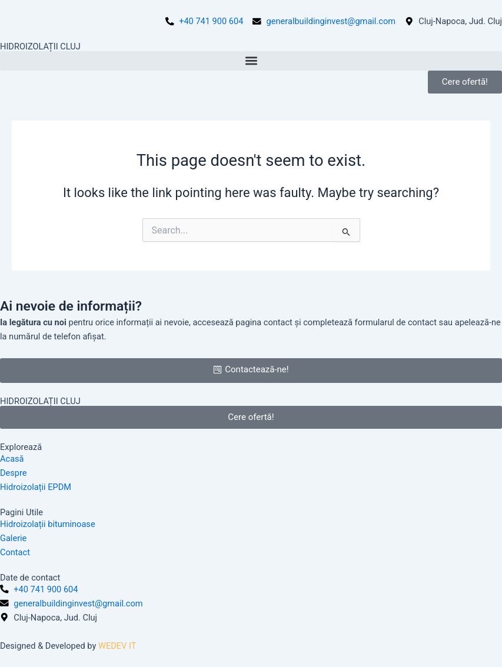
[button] (251, 61)
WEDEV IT (117, 646)
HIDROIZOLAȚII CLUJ (40, 46)
